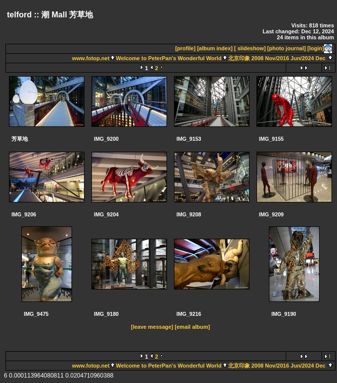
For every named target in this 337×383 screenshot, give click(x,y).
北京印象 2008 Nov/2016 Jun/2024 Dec (277, 58)
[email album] (192, 327)
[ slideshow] (250, 48)
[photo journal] (286, 48)
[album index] (215, 48)
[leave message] (152, 327)
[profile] (185, 48)
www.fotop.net (90, 58)
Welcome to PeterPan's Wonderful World (168, 58)
